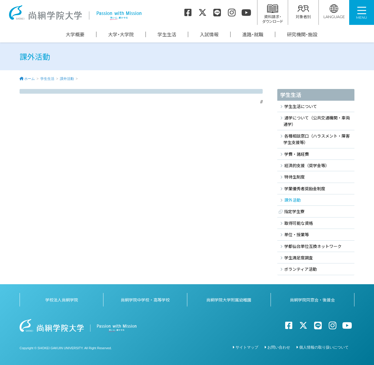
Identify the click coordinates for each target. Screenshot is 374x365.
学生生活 (166, 34)
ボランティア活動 (300, 269)
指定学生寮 (294, 211)
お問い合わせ (278, 347)
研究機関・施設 (302, 34)
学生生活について (300, 106)
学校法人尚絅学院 (61, 299)
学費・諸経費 (296, 154)
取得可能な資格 (298, 223)
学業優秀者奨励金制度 (304, 188)
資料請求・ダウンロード (272, 14)
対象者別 (303, 11)
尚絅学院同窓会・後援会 (312, 299)
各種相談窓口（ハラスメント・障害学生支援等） (316, 139)
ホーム (29, 79)
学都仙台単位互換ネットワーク (313, 246)
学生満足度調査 (298, 258)
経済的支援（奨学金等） (306, 165)
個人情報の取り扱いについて (324, 347)
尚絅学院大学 (75, 12)
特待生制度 (294, 177)
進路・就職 (252, 34)
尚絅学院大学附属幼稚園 (228, 299)
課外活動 (67, 79)
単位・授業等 (296, 234)
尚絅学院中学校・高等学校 (145, 299)
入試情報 (209, 34)
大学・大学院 (121, 34)
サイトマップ (247, 347)
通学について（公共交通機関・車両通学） (316, 121)
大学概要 (75, 34)
